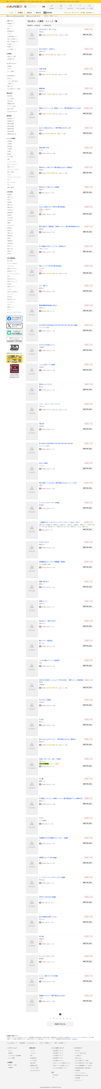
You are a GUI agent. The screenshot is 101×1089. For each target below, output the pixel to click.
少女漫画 (9, 143)
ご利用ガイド (10, 83)
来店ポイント (90, 12)
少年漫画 (9, 148)
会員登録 (9, 66)
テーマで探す (10, 98)
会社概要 (77, 1078)
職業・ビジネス (11, 166)
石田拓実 (9, 202)
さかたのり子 (10, 225)
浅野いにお (10, 197)
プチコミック (10, 266)
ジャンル (67, 12)
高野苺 (9, 238)
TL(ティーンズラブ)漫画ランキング (61, 1063)
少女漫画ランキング (57, 1055)
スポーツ (9, 174)
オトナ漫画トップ (11, 49)
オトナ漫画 (10, 156)
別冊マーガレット (11, 286)
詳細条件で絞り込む (60, 1024)
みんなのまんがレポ (12, 111)
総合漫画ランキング (57, 1050)
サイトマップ (78, 1080)
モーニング (10, 294)
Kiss (8, 276)
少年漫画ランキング (57, 1060)
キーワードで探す (11, 106)
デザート (9, 304)
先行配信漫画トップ (12, 36)
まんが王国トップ (12, 1043)
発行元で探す (10, 108)
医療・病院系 (10, 187)
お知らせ (9, 78)
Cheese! (9, 284)
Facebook (55, 1075)
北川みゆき (10, 220)
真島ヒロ (9, 251)
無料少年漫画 (10, 131)
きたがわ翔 (10, 217)
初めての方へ (10, 86)
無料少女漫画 (10, 126)
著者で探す (10, 101)
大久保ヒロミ (10, 210)
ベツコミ (9, 289)
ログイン (9, 68)
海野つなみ (10, 205)
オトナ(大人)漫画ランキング (59, 1068)
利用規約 (77, 1070)
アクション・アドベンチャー (14, 177)
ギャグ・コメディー (12, 164)
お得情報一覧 (10, 59)
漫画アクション (11, 307)
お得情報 (10, 1067)
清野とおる (10, 233)
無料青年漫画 (10, 128)
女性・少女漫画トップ (12, 39)
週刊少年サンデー (11, 299)
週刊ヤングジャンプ (12, 281)
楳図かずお (10, 207)
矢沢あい (9, 253)
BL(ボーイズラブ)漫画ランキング (60, 1065)
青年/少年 (38, 12)
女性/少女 (29, 12)
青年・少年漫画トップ (12, 41)
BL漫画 (9, 154)
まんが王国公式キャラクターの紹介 (83, 1063)
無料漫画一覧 (10, 121)
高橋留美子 (10, 240)
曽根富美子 (10, 235)
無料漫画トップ (11, 23)
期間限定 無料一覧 (11, 134)
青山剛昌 (9, 194)
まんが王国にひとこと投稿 (13, 88)
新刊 (82, 12)
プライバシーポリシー (80, 1073)
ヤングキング (10, 302)
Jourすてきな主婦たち (12, 291)
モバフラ (9, 309)
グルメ (9, 184)
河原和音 (9, 215)
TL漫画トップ (10, 44)
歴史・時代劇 (10, 172)
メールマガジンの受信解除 (14, 1055)
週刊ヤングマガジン (12, 268)
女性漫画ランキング (57, 1053)
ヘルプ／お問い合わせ (12, 81)
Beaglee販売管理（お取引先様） (82, 1068)
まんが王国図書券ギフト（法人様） (83, 1065)
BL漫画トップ (10, 46)
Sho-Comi (9, 296)
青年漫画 (9, 146)
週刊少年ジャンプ (11, 271)
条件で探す (10, 96)
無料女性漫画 (10, 123)
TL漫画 (9, 151)
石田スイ (9, 199)
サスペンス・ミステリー (13, 169)
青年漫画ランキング (57, 1058)
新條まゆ (9, 230)
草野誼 (9, 222)
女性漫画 (9, 141)
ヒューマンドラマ (11, 161)
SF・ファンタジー (11, 182)
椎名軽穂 (9, 228)
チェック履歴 (10, 71)
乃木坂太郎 (10, 243)
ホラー (9, 179)
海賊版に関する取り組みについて (14, 353)
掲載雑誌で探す (11, 103)
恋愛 (8, 159)
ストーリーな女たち (12, 263)
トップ (11, 12)
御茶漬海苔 (10, 212)
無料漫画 (47, 13)
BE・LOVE (10, 261)
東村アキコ (10, 246)
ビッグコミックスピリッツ (13, 273)
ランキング (75, 12)
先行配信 (20, 12)
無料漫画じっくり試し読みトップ (28, 1043)
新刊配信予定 (10, 31)
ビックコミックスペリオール (14, 312)
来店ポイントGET (11, 56)
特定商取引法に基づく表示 (81, 1075)
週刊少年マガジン (11, 278)
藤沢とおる (10, 248)
